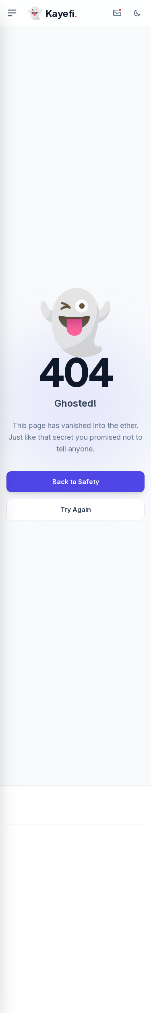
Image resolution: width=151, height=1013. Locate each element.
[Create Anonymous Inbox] (117, 13)
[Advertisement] (75, 910)
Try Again (75, 509)
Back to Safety (75, 482)
